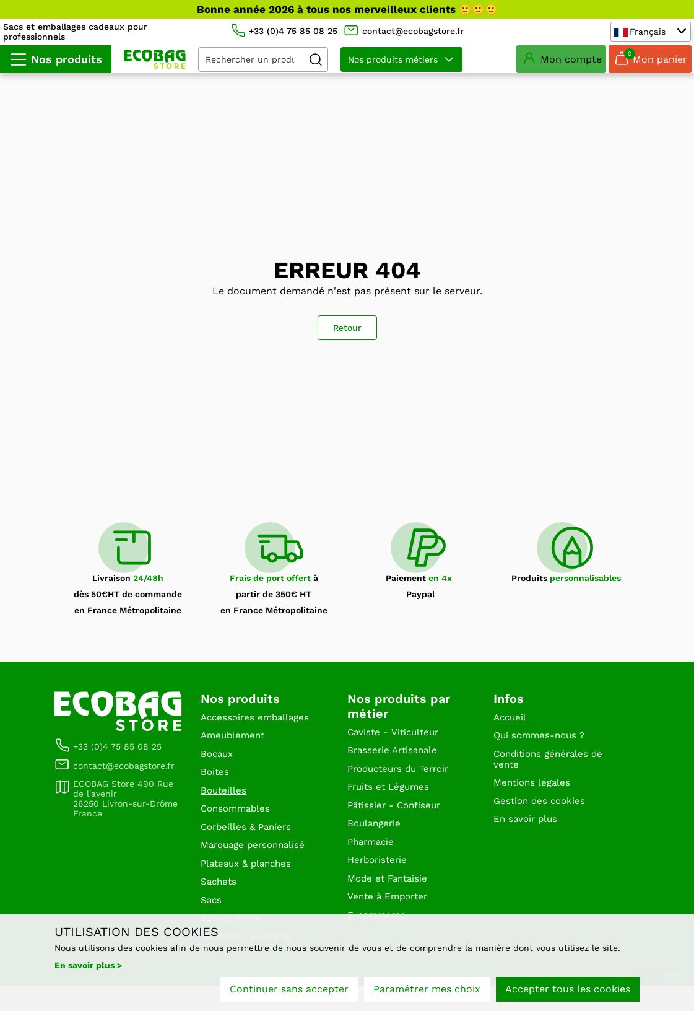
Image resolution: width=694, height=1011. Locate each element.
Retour (347, 337)
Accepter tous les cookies (567, 991)
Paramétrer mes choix (426, 991)
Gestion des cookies (541, 817)
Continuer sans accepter (289, 991)
